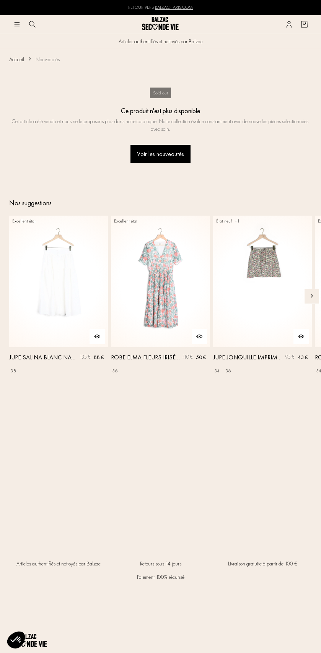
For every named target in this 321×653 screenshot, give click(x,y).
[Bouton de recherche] (32, 24)
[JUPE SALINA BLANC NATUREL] (58, 296)
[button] (16, 640)
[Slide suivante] (311, 296)
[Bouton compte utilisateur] (289, 24)
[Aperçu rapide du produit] (97, 336)
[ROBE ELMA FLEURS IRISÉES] (160, 296)
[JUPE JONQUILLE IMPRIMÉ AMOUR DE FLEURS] (262, 296)
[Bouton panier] (304, 24)
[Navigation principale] (16, 24)
